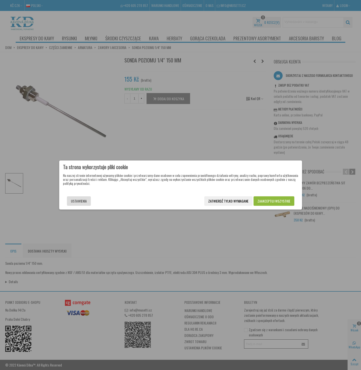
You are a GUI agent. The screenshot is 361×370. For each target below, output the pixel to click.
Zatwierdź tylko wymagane (228, 201)
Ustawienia (79, 201)
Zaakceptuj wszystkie (274, 201)
